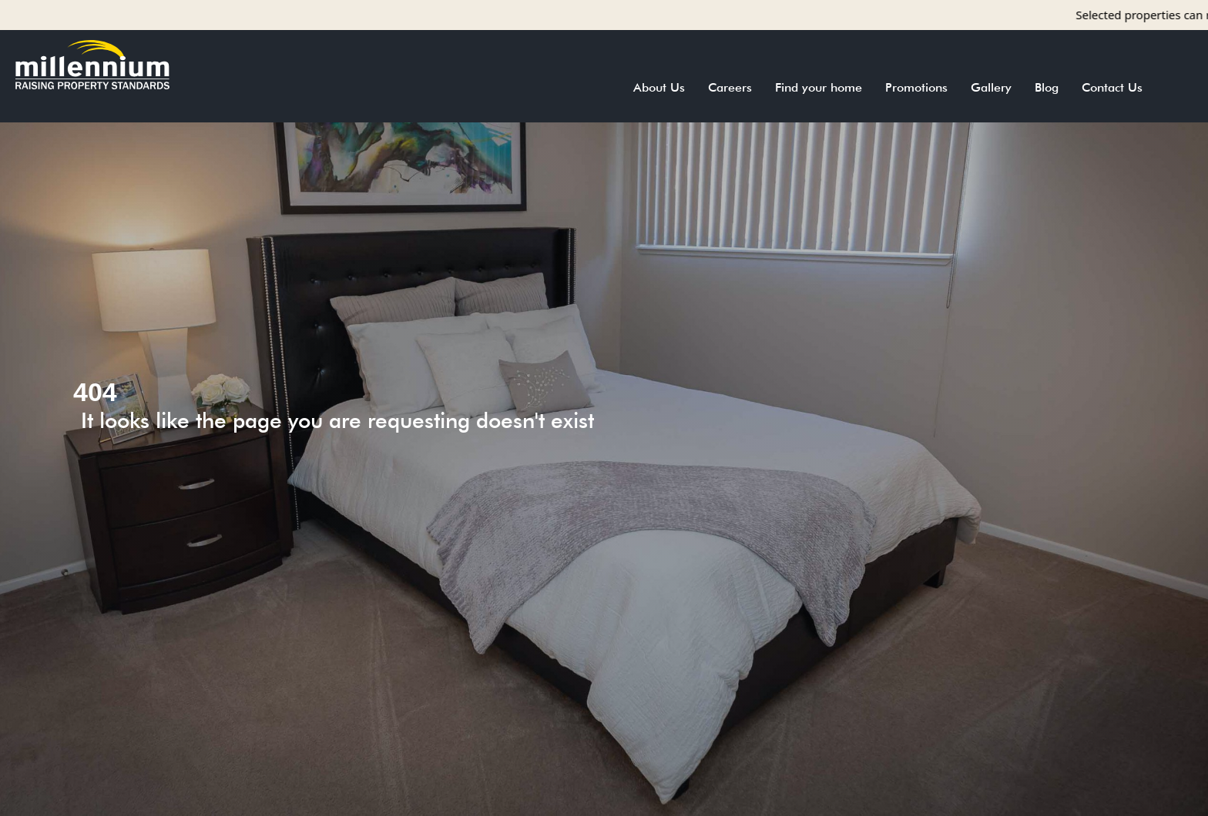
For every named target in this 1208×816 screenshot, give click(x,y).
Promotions (916, 87)
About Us (659, 87)
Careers (730, 87)
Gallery (991, 87)
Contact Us (1112, 87)
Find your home (818, 87)
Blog (1047, 87)
